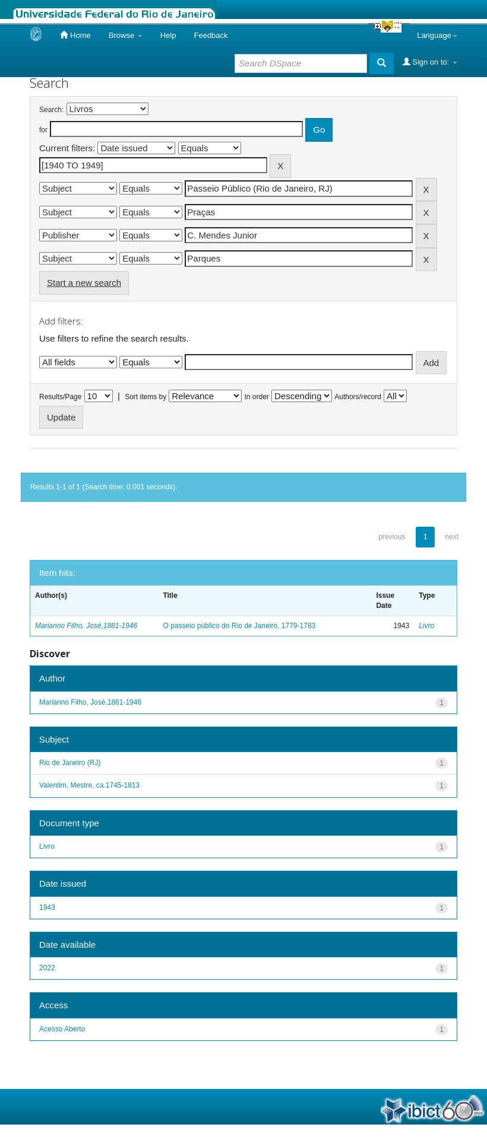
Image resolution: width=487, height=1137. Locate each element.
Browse (126, 35)
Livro (426, 626)
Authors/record (357, 397)
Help (168, 35)
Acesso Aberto (62, 1029)
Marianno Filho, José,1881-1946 (86, 626)
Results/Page (60, 397)
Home (75, 35)
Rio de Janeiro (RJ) (69, 763)
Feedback (210, 35)
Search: (51, 110)
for (43, 130)
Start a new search (84, 283)
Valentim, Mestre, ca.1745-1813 (89, 785)
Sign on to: (430, 61)
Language (437, 35)
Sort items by (145, 397)
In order (257, 397)
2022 (47, 968)
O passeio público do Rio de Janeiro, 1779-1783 (239, 626)
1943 (47, 907)
